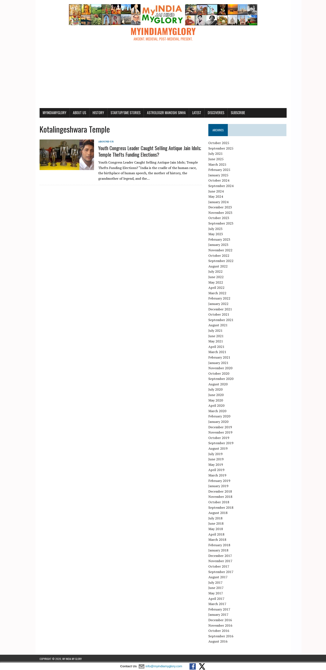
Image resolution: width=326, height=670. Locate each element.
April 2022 (216, 287)
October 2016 (218, 630)
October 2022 (218, 255)
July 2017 (215, 582)
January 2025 (218, 175)
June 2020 (216, 394)
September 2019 (220, 443)
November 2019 (220, 432)
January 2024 (218, 202)
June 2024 (216, 191)
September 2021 (220, 320)
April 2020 (216, 405)
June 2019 (216, 459)
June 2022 (216, 277)
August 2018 (218, 512)
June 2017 (216, 587)
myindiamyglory (54, 112)
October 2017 (218, 566)
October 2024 (218, 180)
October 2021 (218, 314)
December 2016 (220, 620)
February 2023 (219, 239)
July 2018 (215, 518)
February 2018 (219, 545)
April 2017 (216, 598)
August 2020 (218, 384)
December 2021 (220, 309)
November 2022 (220, 250)
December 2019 (220, 427)
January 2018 (218, 550)
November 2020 (220, 368)
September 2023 (220, 223)
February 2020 (219, 416)
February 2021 (219, 357)
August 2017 (218, 577)
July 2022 (215, 271)
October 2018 (218, 502)
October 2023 (218, 218)
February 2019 (219, 480)
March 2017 (217, 604)
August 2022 (218, 266)
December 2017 (220, 555)
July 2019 (215, 454)
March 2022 (217, 293)
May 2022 (215, 282)
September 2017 (220, 571)
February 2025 (219, 169)
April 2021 (216, 346)
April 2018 (216, 534)
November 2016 (220, 625)
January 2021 (218, 362)
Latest (196, 112)
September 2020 (220, 378)
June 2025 (216, 159)
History (98, 112)
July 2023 (215, 228)
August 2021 (218, 325)
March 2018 (217, 539)
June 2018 (216, 523)
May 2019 (215, 464)
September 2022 (220, 260)
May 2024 (215, 196)
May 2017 (215, 593)
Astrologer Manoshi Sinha (166, 112)
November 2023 (220, 212)
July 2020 (215, 389)
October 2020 (218, 373)
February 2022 (219, 298)
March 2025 (217, 164)
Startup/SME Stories (125, 112)
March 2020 (217, 411)
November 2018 (220, 496)
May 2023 (215, 234)
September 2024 (220, 185)
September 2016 (220, 636)
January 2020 (218, 421)
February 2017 (219, 609)
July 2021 (215, 330)
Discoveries (216, 112)
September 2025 (220, 148)
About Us (79, 112)
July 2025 (215, 153)
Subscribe (238, 112)
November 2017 (220, 561)
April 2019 (216, 469)
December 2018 (220, 491)
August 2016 (218, 641)
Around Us (105, 141)
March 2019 (217, 475)
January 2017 (218, 614)
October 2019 (218, 437)
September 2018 (220, 507)
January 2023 (218, 244)
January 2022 (218, 303)
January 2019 (218, 486)
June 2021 (216, 336)
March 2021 (217, 352)
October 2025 (218, 143)
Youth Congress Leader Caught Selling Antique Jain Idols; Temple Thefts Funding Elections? (149, 151)
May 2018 (215, 529)
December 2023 (220, 207)
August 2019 (218, 448)
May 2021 (215, 341)
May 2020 (215, 400)
